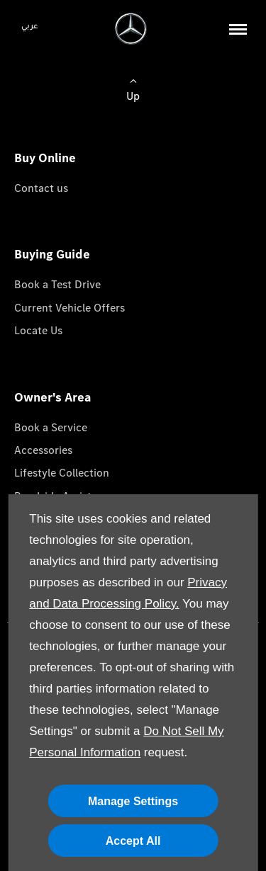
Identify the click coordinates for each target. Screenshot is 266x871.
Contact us (41, 188)
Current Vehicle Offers (69, 307)
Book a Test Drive (57, 284)
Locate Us (38, 330)
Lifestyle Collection (61, 472)
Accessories (43, 450)
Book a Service (50, 427)
